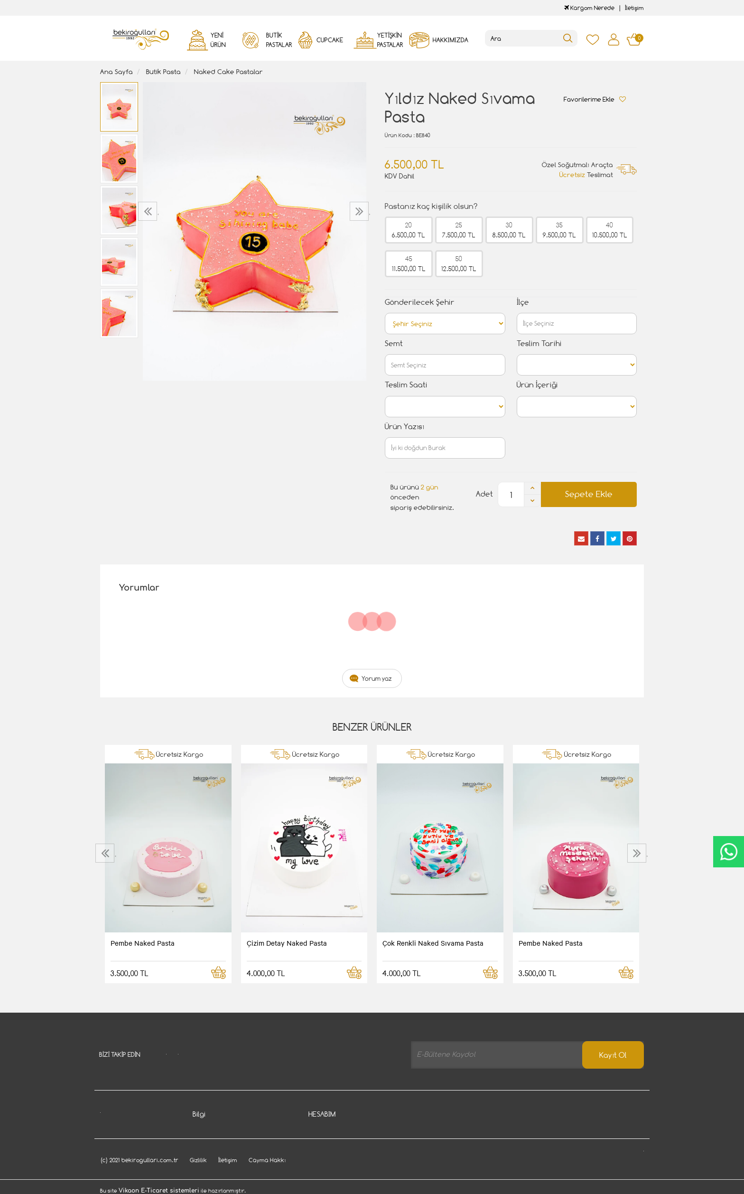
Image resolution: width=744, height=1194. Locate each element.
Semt (394, 343)
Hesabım (321, 1128)
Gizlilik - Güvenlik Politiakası (233, 1157)
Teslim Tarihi (539, 343)
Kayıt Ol (613, 1055)
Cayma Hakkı (211, 1143)
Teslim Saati (406, 384)
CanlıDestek (728, 851)
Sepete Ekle (589, 494)
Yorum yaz (377, 678)
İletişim (634, 7)
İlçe (523, 302)
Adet (484, 493)
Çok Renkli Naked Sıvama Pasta (433, 943)
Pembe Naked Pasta (143, 943)
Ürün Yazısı (404, 426)
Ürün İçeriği (537, 384)
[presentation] (148, 211)
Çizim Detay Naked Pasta (287, 943)
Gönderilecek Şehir (420, 302)
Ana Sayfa (116, 71)
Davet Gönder (213, 1171)
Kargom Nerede (589, 7)
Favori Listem (328, 1171)
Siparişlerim (325, 1143)
